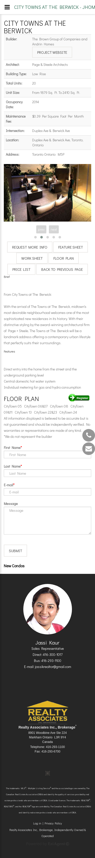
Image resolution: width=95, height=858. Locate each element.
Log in (37, 823)
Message (11, 503)
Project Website (52, 52)
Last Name (12, 466)
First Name (12, 447)
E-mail (8, 484)
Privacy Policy (53, 823)
